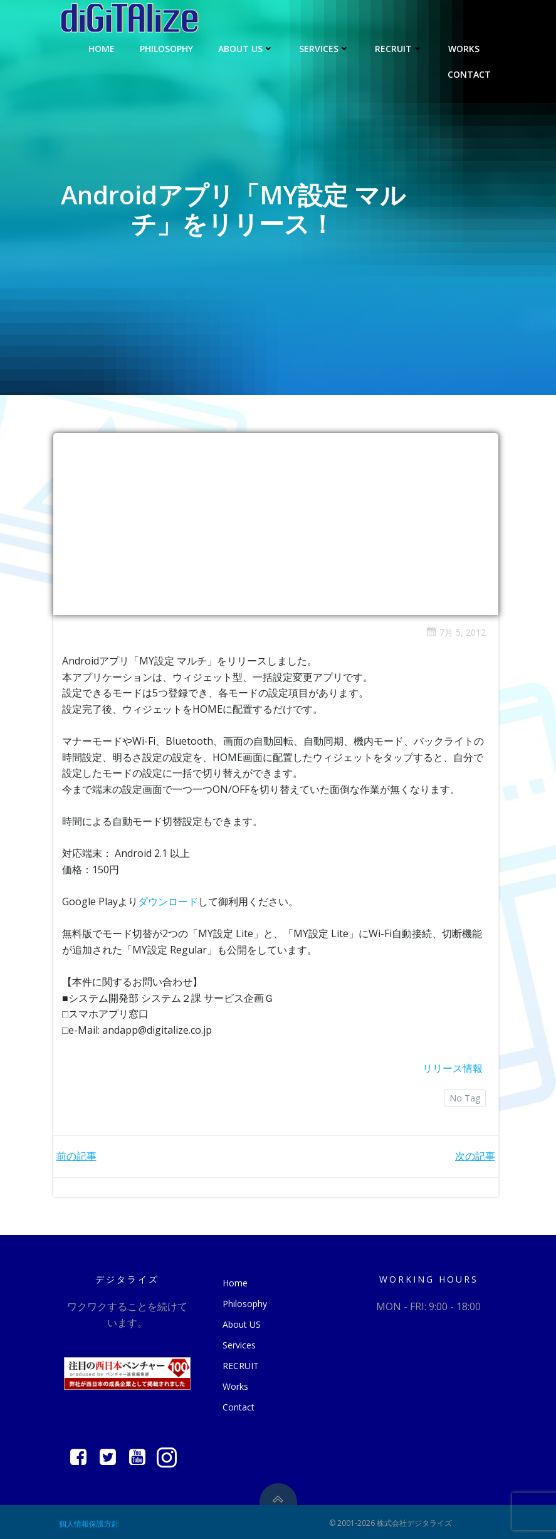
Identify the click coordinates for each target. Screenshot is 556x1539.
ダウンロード (169, 900)
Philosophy (167, 47)
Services (325, 47)
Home (102, 47)
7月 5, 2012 (456, 631)
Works (470, 47)
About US (247, 47)
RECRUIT (399, 47)
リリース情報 (452, 1067)
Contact (469, 73)
